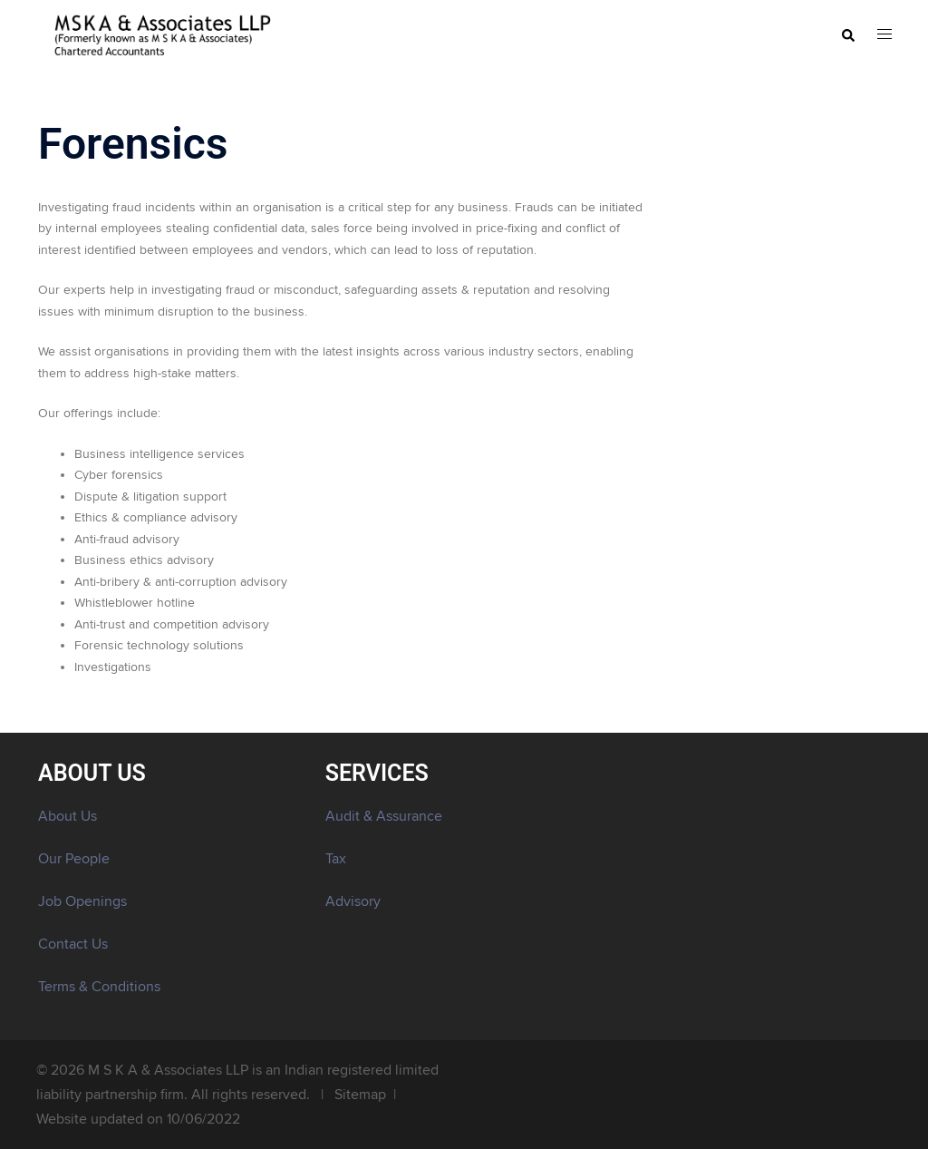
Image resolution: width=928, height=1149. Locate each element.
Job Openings (82, 901)
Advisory (353, 901)
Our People (74, 859)
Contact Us (73, 944)
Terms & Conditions (99, 987)
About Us (67, 816)
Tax (335, 859)
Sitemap (360, 1095)
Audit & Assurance (383, 816)
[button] (847, 36)
